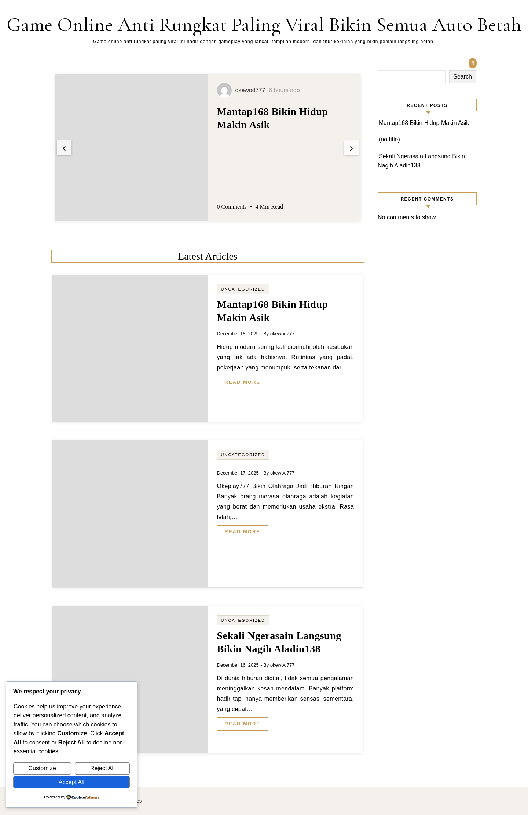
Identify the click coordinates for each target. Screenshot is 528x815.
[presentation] (64, 147)
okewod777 (282, 333)
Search (462, 76)
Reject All (102, 768)
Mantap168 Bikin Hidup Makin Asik (424, 123)
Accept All (71, 782)
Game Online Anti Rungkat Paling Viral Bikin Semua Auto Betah (264, 24)
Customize (42, 768)
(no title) (389, 139)
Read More (242, 382)
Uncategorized (243, 289)
